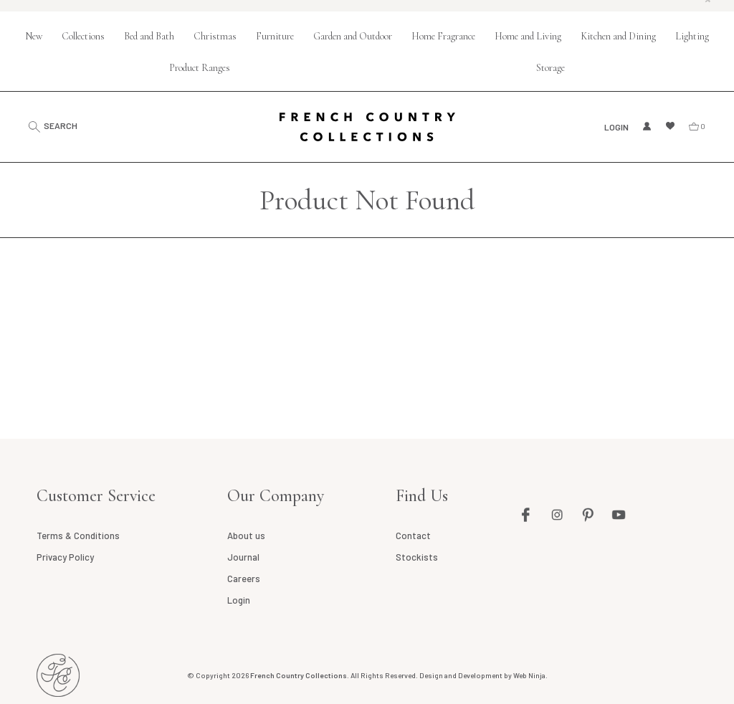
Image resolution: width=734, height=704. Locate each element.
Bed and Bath (149, 36)
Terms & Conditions (78, 535)
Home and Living (528, 36)
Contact (413, 535)
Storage (550, 68)
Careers (243, 578)
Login (616, 127)
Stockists (417, 557)
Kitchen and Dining (618, 36)
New (33, 36)
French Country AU (58, 675)
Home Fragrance (443, 36)
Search (60, 125)
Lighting (692, 36)
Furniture (275, 36)
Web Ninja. (530, 675)
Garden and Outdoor (352, 36)
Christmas (215, 36)
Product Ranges (199, 68)
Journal (243, 557)
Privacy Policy (65, 557)
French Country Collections (367, 127)
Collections (83, 36)
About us (246, 535)
